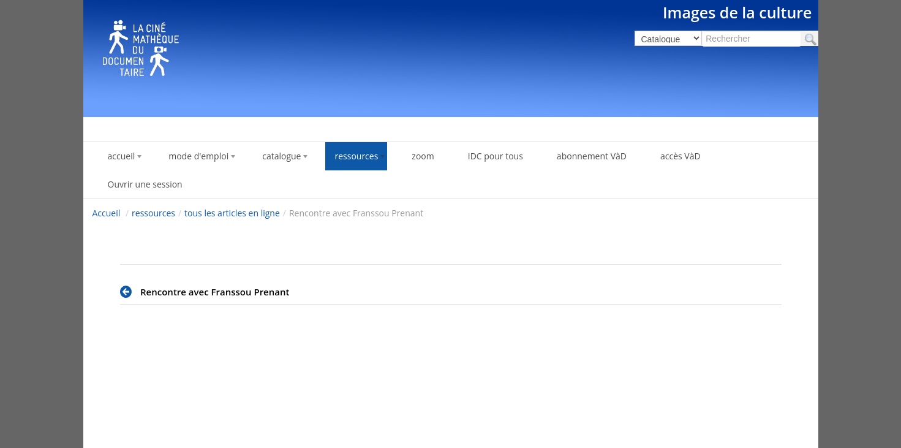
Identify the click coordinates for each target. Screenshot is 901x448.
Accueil (106, 213)
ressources (153, 213)
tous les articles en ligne (232, 213)
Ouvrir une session (145, 184)
